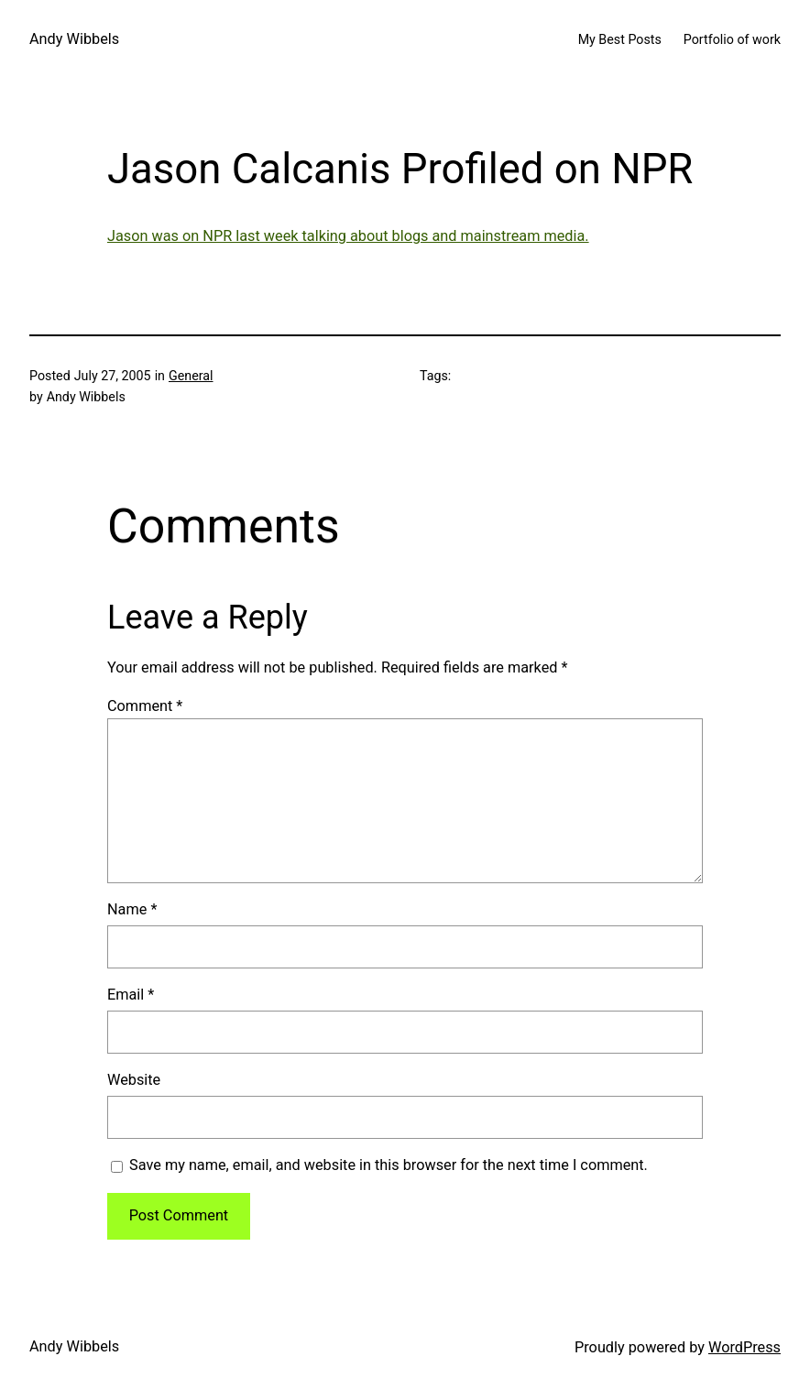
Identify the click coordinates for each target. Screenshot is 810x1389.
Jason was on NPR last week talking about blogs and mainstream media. (348, 236)
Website (133, 1079)
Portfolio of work (732, 39)
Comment (144, 706)
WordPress (744, 1347)
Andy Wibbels (74, 39)
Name (132, 909)
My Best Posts (620, 39)
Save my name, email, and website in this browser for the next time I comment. (388, 1165)
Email (130, 994)
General (191, 375)
